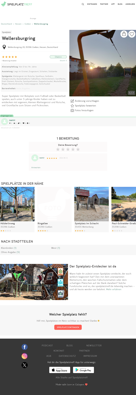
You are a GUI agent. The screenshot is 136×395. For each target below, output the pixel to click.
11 (19, 123)
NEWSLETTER (94, 345)
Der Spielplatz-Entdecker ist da (93, 266)
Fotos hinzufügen (84, 110)
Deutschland (6, 24)
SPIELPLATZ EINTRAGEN (68, 327)
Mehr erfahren (113, 289)
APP (113, 4)
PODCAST (47, 345)
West (54, 247)
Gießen (28, 24)
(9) (18, 252)
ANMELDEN (130, 4)
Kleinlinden (7, 247)
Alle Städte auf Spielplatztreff (72, 377)
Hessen (18, 24)
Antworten (35, 167)
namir (12, 120)
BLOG (120, 4)
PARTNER (104, 4)
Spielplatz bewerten (85, 105)
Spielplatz (6, 32)
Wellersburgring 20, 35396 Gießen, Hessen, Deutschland (33, 47)
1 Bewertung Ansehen (9, 61)
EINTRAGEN (92, 4)
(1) (15, 247)
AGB (48, 355)
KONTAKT (59, 350)
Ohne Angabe (8, 252)
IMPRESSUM (90, 355)
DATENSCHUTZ (67, 355)
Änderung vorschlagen (87, 100)
